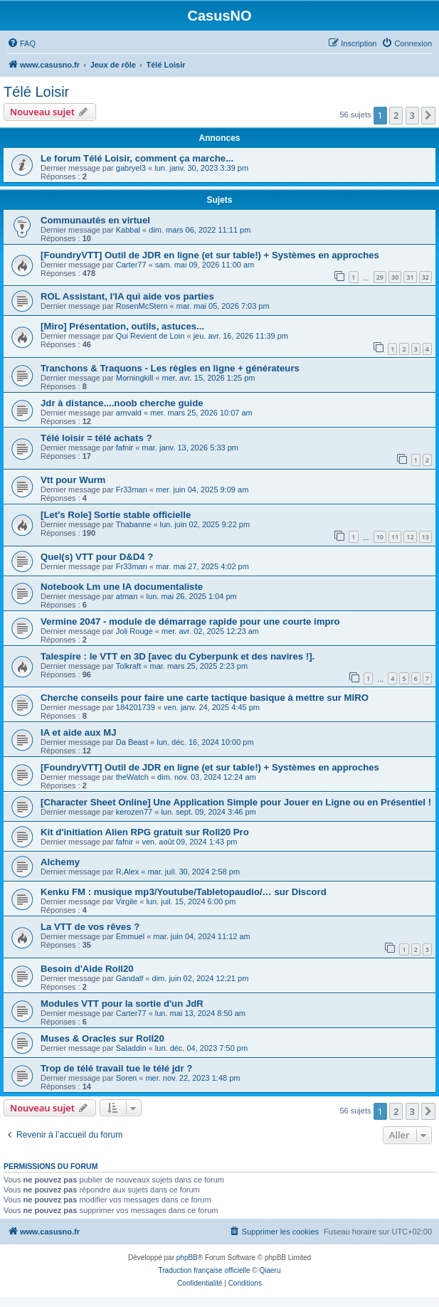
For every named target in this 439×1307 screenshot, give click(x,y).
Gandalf (130, 978)
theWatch (132, 777)
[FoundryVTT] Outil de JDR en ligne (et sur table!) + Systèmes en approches (210, 255)
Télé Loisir (36, 92)
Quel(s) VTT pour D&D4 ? (97, 556)
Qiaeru (269, 1270)
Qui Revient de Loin (150, 336)
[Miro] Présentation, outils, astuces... (122, 326)
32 (425, 277)
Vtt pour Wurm (73, 480)
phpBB (187, 1257)
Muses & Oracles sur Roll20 (102, 1038)
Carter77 (131, 264)
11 (394, 536)
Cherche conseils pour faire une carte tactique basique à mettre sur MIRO (205, 697)
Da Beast (132, 742)
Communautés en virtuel (95, 220)
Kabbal (128, 230)
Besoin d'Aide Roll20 (87, 968)
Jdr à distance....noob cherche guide (122, 403)
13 (425, 536)
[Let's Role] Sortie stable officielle (116, 514)
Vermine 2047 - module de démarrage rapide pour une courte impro (190, 621)
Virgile (126, 901)
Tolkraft (128, 666)
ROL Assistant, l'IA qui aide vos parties (127, 296)
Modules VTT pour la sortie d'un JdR (122, 1003)
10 (380, 536)
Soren (126, 1078)
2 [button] (395, 115)
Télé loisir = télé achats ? (96, 438)
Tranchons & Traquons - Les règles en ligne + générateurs (170, 368)
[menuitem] (21, 43)
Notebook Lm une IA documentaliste (122, 586)
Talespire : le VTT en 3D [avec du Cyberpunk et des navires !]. (177, 656)
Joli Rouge (134, 631)
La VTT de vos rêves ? (90, 926)
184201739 (135, 707)
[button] (428, 115)
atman (127, 596)
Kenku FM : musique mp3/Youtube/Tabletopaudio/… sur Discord (184, 892)
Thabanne (134, 524)
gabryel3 (131, 168)
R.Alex (127, 871)
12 (409, 536)
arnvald (129, 412)
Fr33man (131, 489)
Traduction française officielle (204, 1270)
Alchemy (60, 862)
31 (409, 277)
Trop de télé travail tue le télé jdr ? (116, 1068)
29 (380, 277)
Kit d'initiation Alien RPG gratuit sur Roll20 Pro (145, 832)
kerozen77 (134, 812)
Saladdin (131, 1048)
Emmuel (130, 936)
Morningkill (135, 378)
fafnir (124, 447)
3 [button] (412, 115)
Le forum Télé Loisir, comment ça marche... (137, 158)
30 (394, 277)
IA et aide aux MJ (79, 732)
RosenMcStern (142, 306)
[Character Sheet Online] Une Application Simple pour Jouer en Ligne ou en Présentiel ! (236, 802)
